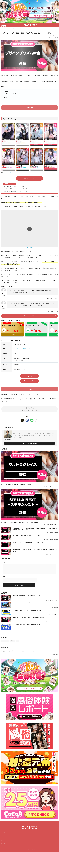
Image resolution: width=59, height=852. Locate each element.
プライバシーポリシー (5, 837)
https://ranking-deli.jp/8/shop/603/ (22, 348)
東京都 (51, 35)
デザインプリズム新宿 (11, 93)
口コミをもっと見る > (29, 316)
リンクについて (4, 843)
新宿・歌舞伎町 (55, 35)
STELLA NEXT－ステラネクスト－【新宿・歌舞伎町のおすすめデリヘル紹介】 (20, 522)
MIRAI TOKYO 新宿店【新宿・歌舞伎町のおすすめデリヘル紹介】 (29, 542)
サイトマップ (3, 840)
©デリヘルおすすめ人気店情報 (29, 849)
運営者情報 (3, 832)
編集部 (2, 834)
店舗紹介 (6, 91)
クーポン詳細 (12, 334)
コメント (5, 562)
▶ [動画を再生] (29, 229)
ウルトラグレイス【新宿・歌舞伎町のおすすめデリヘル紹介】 (16, 484)
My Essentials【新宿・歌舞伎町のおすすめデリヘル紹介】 (27, 535)
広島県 (52, 607)
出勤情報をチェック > (29, 178)
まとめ (5, 97)
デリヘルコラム (50, 614)
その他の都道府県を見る (53, 654)
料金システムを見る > (29, 381)
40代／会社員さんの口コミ (52, 298)
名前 (4, 576)
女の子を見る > (29, 376)
